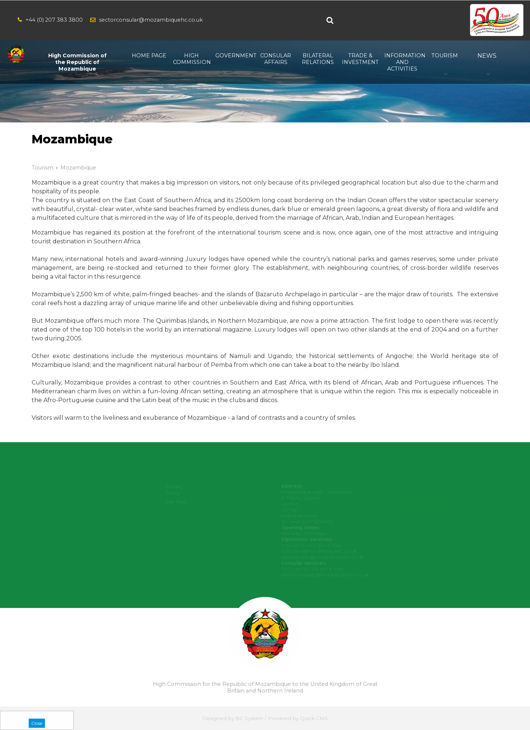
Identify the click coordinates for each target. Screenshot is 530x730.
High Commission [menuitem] (191, 58)
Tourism (42, 167)
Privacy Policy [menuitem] (175, 490)
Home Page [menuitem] (149, 55)
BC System (249, 718)
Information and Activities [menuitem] (402, 62)
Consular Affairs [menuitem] (275, 58)
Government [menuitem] (233, 55)
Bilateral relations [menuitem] (318, 58)
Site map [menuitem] (177, 502)
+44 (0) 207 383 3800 (54, 20)
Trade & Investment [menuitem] (360, 58)
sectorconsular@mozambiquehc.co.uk (151, 20)
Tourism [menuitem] (444, 55)
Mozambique (78, 167)
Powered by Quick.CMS (298, 718)
